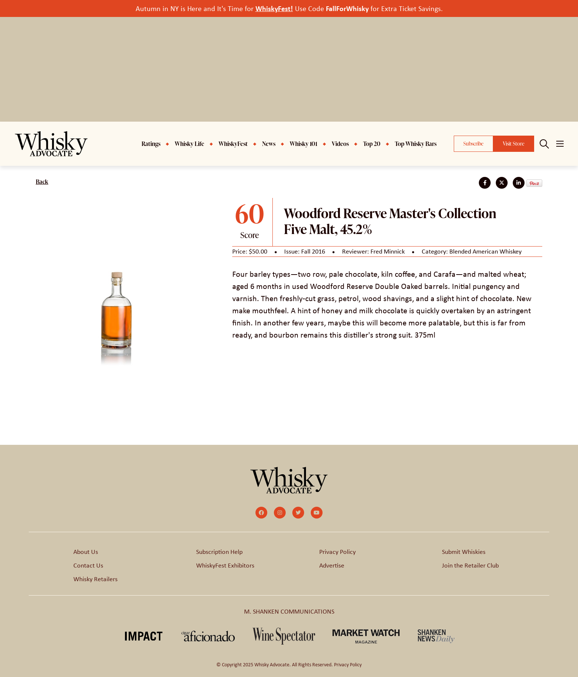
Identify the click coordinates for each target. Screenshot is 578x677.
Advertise (331, 565)
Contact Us (88, 565)
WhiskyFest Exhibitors (225, 565)
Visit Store (514, 143)
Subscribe (473, 143)
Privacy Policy (337, 551)
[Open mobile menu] (560, 143)
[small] (261, 513)
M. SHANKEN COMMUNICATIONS (289, 611)
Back (42, 182)
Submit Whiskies (463, 551)
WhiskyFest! (274, 8)
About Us (85, 551)
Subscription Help (219, 551)
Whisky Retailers (95, 579)
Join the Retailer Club (470, 565)
